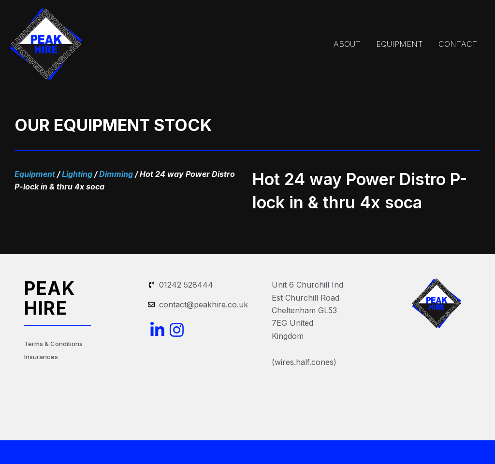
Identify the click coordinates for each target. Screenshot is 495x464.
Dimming (116, 174)
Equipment (35, 174)
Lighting (77, 174)
